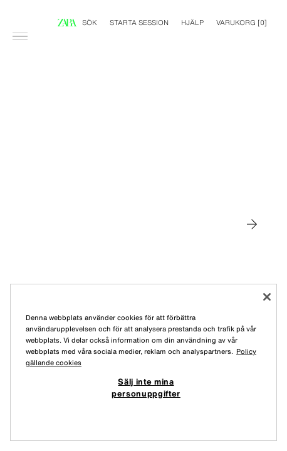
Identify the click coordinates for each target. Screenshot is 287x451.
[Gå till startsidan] (67, 23)
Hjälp (192, 23)
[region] (143, 362)
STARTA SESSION (139, 23)
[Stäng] (266, 296)
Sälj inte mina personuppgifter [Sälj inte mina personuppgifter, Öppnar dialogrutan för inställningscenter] (146, 387)
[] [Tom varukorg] (241, 23)
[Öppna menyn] (20, 16)
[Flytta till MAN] (252, 224)
